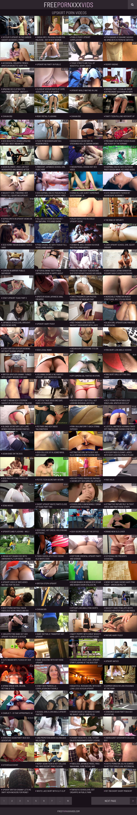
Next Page (120, 801)
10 (68, 800)
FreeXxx (68, 5)
